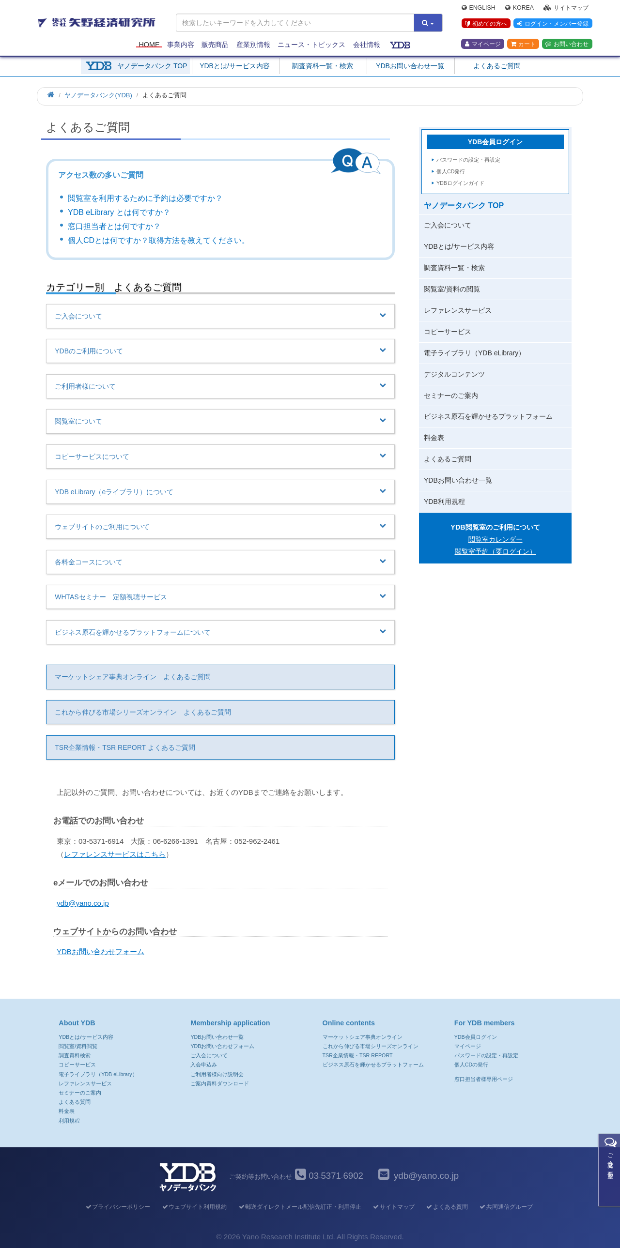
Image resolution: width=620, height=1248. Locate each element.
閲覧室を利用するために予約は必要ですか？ (145, 198)
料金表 (434, 437)
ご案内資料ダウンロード (219, 1083)
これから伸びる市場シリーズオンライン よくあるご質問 (143, 712)
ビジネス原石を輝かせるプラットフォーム (488, 416)
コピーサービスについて (220, 456)
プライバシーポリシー (117, 1206)
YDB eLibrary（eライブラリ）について (220, 491)
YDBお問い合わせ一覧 (410, 66)
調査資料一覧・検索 (322, 66)
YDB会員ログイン (495, 142)
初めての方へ (486, 23)
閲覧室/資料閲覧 (78, 1046)
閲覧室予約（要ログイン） (495, 551)
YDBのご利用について (220, 350)
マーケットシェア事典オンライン (363, 1037)
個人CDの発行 (471, 1064)
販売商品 (215, 44)
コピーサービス (447, 331)
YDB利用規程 (444, 501)
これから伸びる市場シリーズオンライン (370, 1046)
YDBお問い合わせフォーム (100, 951)
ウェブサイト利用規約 (194, 1206)
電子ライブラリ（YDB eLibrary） (474, 353)
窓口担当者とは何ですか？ (114, 226)
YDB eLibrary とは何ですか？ (119, 212)
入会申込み (203, 1064)
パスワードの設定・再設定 (468, 160)
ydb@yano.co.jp (83, 903)
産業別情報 (253, 44)
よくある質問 (75, 1102)
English (479, 7)
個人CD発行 (450, 171)
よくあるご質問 (497, 66)
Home (149, 44)
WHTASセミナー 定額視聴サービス (220, 596)
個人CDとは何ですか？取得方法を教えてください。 (158, 240)
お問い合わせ (567, 44)
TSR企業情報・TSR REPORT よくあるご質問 (125, 747)
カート (523, 44)
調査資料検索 (75, 1055)
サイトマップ (566, 7)
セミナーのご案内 (451, 395)
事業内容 (180, 44)
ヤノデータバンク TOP (152, 66)
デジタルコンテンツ (454, 374)
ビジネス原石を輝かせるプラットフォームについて (220, 631)
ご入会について (220, 315)
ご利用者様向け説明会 (217, 1074)
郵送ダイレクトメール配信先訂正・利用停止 (299, 1206)
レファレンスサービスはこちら (115, 854)
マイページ (483, 44)
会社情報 (366, 44)
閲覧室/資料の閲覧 (452, 289)
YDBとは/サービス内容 (235, 66)
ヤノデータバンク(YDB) (98, 95)
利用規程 (69, 1121)
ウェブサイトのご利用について (220, 526)
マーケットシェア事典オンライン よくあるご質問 (133, 677)
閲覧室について (220, 420)
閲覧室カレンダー (495, 539)
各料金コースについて (220, 561)
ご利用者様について (220, 385)
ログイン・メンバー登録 (553, 23)
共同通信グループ (506, 1206)
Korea (519, 7)
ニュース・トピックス (311, 44)
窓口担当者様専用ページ (483, 1079)
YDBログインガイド (460, 183)
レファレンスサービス (458, 310)
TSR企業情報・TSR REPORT (358, 1055)
